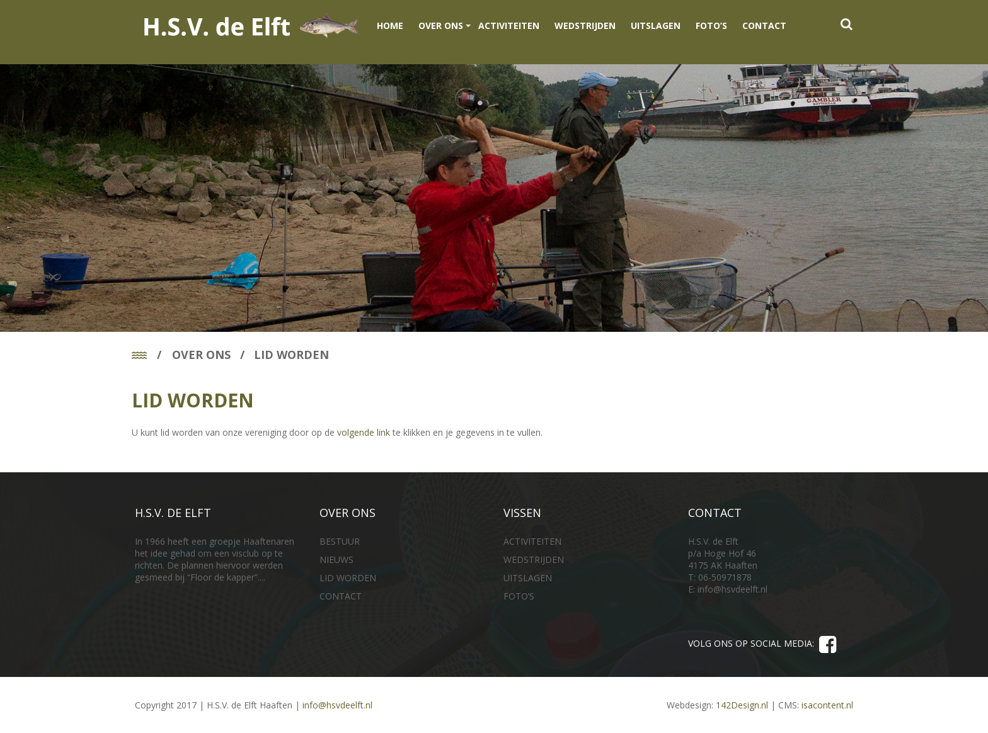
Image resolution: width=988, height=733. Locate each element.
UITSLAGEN (656, 25)
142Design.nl (742, 705)
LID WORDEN (347, 578)
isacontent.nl (827, 705)
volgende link (363, 432)
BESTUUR (339, 541)
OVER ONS (440, 25)
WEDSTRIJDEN (585, 25)
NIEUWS (336, 559)
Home (390, 25)
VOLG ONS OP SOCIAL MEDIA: (762, 645)
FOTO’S (711, 25)
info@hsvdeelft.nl (732, 589)
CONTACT (764, 25)
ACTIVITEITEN (508, 25)
